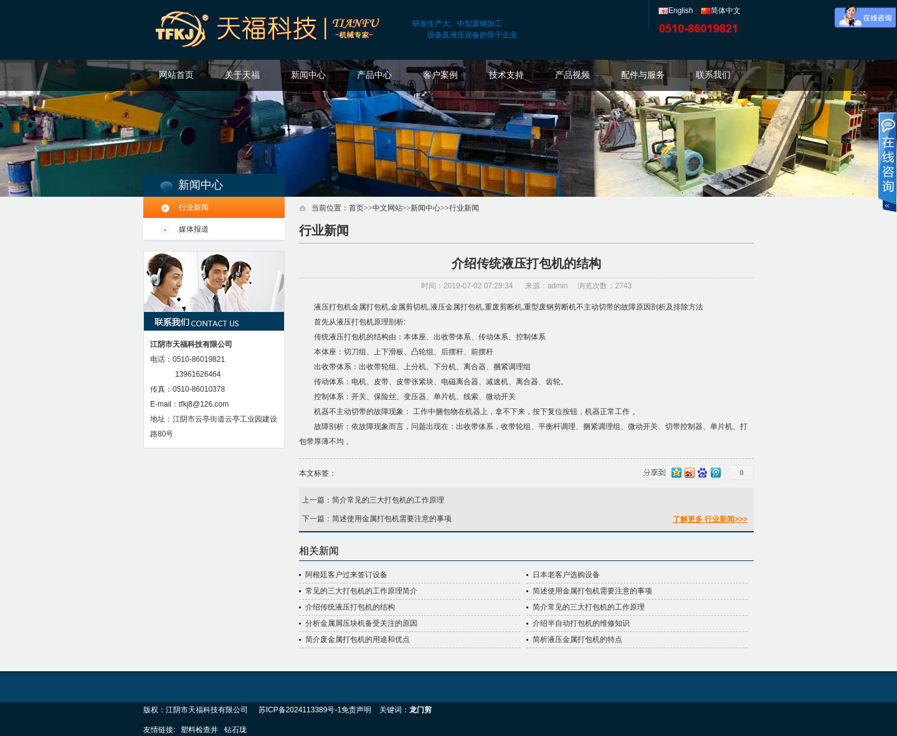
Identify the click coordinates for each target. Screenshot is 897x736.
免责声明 (356, 709)
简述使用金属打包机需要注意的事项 (392, 518)
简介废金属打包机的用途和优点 (357, 639)
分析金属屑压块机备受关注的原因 (361, 623)
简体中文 (721, 10)
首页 (356, 208)
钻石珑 (235, 729)
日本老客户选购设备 (566, 574)
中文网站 (387, 208)
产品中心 (374, 75)
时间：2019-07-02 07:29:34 (468, 285)
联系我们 (713, 75)
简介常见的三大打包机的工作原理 (388, 500)
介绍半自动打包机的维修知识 (581, 623)
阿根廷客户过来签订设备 (346, 574)
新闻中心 (308, 75)
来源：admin (546, 285)
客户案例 (440, 75)
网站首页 (176, 75)
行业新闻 (194, 207)
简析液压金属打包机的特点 (577, 639)
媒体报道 (194, 229)
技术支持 (506, 75)
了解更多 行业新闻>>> (710, 519)
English (675, 10)
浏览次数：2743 (604, 285)
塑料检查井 (199, 729)
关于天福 (242, 75)
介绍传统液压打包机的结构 (350, 607)
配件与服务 (643, 75)
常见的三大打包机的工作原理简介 (361, 591)
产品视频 (572, 75)
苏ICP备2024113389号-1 (300, 709)
